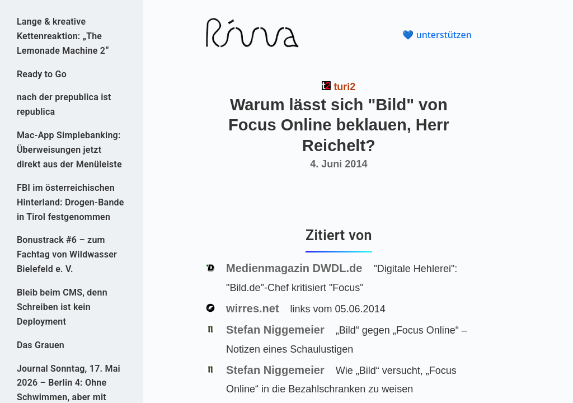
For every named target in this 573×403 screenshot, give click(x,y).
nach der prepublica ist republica (64, 104)
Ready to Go (42, 74)
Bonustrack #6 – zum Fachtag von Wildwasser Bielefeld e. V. (67, 254)
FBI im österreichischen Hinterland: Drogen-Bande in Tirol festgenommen (70, 202)
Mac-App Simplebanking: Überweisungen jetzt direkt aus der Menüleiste (69, 150)
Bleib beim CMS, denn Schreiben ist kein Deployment (62, 307)
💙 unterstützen (436, 35)
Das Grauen (40, 345)
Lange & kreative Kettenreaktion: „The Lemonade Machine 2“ (63, 36)
